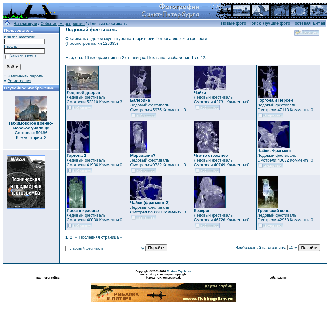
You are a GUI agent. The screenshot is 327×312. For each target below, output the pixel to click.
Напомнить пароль (25, 76)
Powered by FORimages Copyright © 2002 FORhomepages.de (163, 276)
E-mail (319, 23)
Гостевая (301, 23)
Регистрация (19, 80)
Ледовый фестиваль (86, 97)
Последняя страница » (100, 237)
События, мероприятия (63, 23)
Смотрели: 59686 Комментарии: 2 (31, 135)
